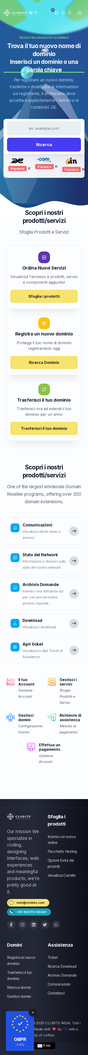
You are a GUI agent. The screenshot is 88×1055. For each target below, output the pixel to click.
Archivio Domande (62, 975)
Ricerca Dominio (44, 362)
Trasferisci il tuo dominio (44, 428)
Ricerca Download (62, 966)
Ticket (53, 957)
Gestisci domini (19, 996)
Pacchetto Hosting (62, 851)
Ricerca (44, 144)
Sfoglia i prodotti (44, 296)
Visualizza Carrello (62, 875)
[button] (33, 13)
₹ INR (44, 1045)
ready (20, 1044)
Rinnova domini (19, 987)
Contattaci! (56, 993)
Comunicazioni (59, 984)
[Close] (33, 1012)
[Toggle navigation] (79, 12)
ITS (65, 1029)
